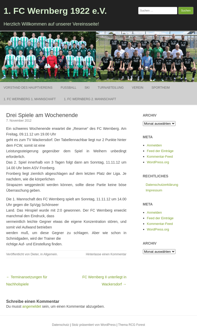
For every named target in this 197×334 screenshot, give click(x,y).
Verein (137, 87)
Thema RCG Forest (131, 325)
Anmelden (154, 145)
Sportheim (161, 87)
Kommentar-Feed (160, 156)
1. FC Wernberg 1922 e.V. (55, 11)
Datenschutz (60, 325)
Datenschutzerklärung (162, 185)
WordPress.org (158, 162)
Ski (87, 87)
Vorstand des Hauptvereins (28, 87)
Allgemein (50, 254)
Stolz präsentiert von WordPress (94, 325)
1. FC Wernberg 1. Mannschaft (30, 99)
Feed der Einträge (160, 151)
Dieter (34, 254)
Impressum (154, 190)
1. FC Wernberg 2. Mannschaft (90, 99)
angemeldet (31, 306)
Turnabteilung (111, 87)
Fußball (68, 87)
